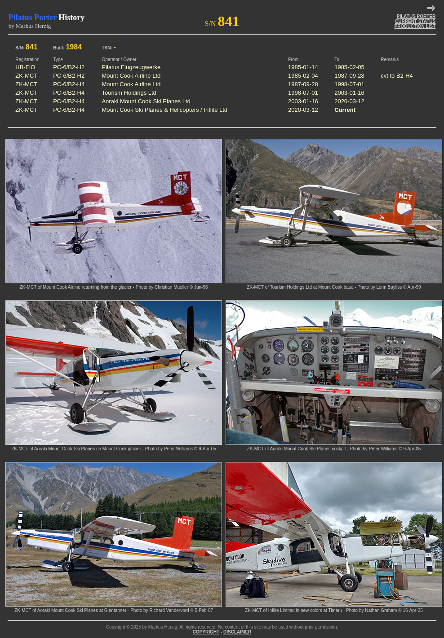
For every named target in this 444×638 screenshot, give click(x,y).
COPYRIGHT (206, 631)
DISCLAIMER (237, 631)
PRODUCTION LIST (415, 26)
